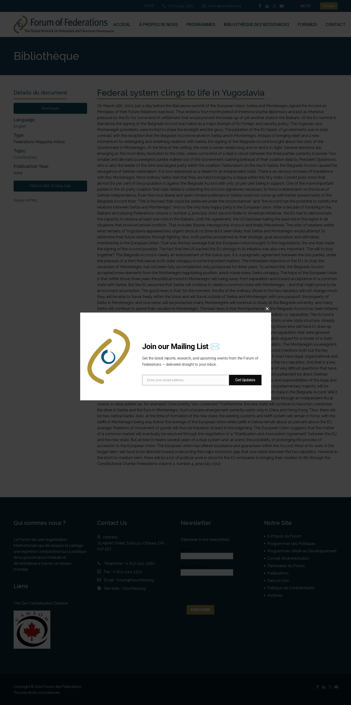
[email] (185, 380)
